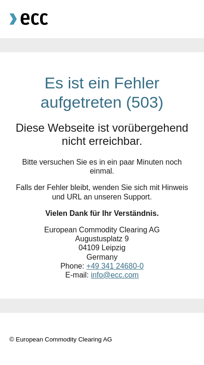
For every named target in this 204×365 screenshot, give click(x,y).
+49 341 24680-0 (114, 266)
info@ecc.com (115, 275)
